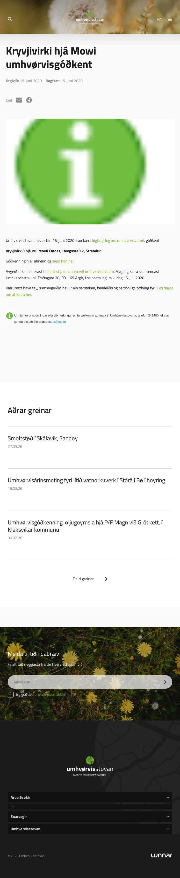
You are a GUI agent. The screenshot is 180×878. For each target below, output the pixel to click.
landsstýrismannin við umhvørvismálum (81, 271)
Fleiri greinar (83, 578)
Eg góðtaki (36, 694)
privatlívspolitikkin (50, 694)
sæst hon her (63, 261)
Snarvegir (19, 816)
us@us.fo (59, 322)
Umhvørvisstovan (25, 828)
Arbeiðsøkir (20, 797)
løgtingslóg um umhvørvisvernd (118, 240)
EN (160, 19)
